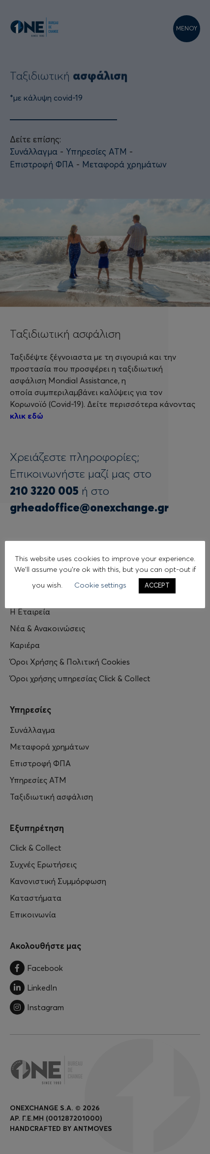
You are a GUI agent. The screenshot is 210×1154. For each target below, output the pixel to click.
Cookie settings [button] (100, 585)
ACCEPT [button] (157, 586)
